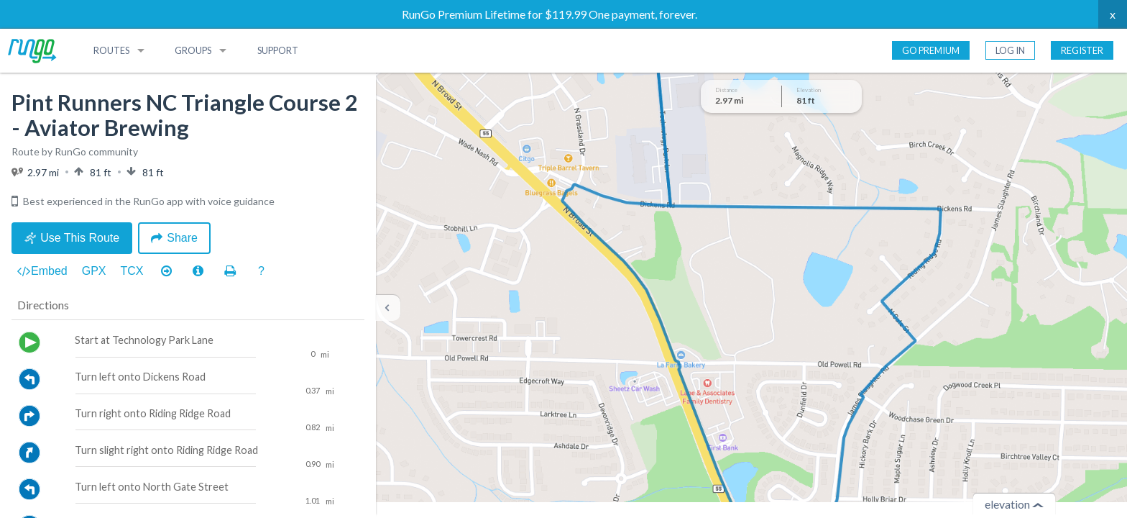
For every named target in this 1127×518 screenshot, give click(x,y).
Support (277, 50)
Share (174, 238)
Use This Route (71, 238)
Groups (193, 50)
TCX (132, 271)
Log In (1010, 50)
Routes (111, 50)
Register (1082, 50)
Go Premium (931, 50)
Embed (42, 271)
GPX (94, 271)
